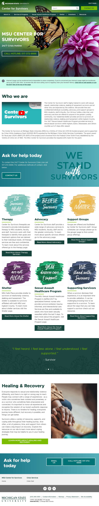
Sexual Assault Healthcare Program (44, 14)
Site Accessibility (86, 497)
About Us (7, 14)
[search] (77, 8)
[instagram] (49, 488)
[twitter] (54, 488)
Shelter (62, 14)
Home (4, 481)
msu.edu (48, 499)
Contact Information (49, 497)
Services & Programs (21, 14)
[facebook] (45, 488)
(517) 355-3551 (35, 497)
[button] (46, 369)
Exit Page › (93, 3)
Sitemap (61, 497)
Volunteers (72, 14)
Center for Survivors (15, 8)
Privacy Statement (72, 497)
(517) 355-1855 (38, 499)
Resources (82, 14)
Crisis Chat (30, 481)
